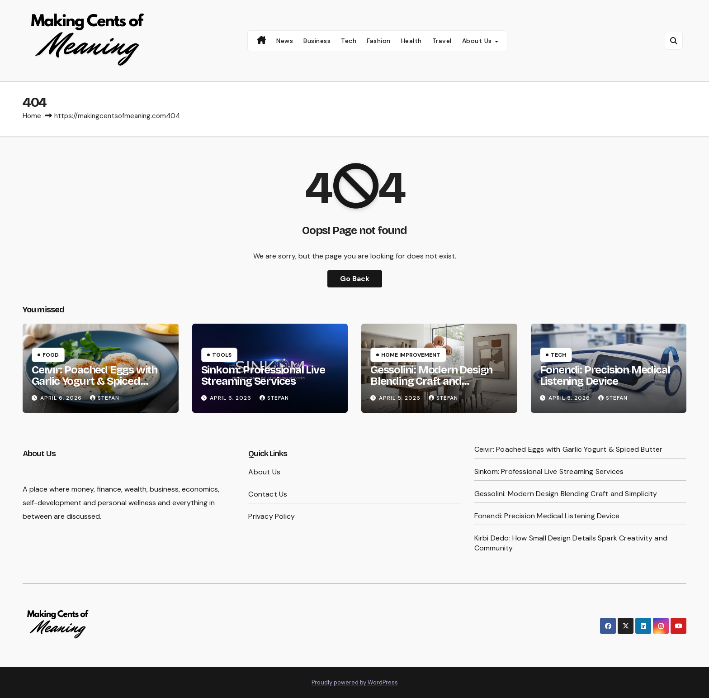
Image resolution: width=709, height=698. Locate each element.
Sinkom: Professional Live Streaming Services (263, 375)
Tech (348, 41)
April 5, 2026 (400, 398)
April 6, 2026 (62, 398)
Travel (442, 41)
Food (51, 355)
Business (317, 41)
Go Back (354, 278)
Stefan (104, 398)
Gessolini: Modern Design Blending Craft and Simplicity (431, 381)
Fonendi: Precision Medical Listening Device (605, 375)
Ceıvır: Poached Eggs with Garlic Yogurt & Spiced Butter (94, 381)
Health (411, 41)
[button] (674, 41)
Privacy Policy (271, 516)
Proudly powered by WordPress (355, 682)
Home (32, 115)
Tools (222, 355)
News (284, 41)
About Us (478, 41)
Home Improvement (410, 355)
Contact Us (267, 494)
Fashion (379, 41)
